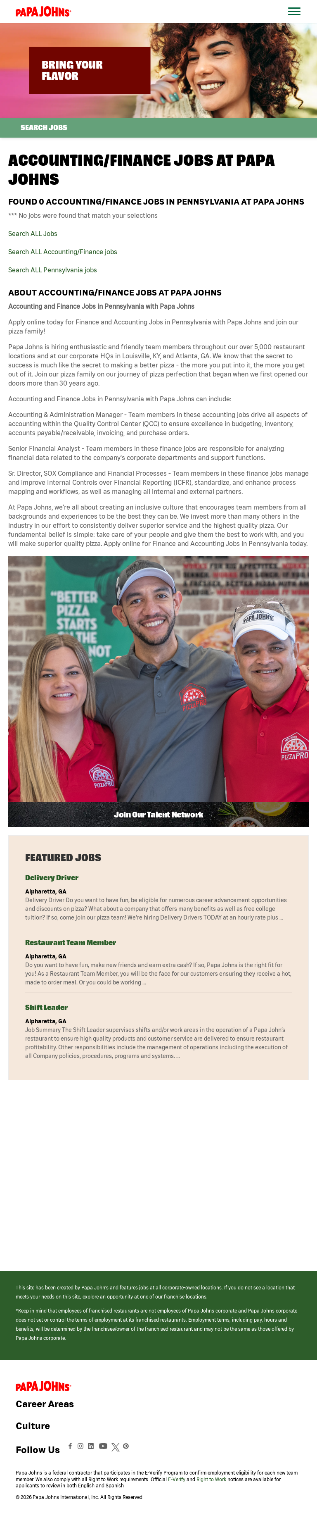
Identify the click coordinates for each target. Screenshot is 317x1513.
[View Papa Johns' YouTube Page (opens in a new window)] (105, 1449)
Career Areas (45, 1404)
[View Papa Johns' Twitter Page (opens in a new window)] (116, 1449)
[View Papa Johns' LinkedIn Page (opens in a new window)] (93, 1449)
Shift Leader (46, 1007)
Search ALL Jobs (32, 233)
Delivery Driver (51, 877)
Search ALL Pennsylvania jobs (52, 270)
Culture (33, 1425)
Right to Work (211, 1479)
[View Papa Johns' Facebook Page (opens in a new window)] (71, 1449)
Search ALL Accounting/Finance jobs (62, 251)
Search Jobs (44, 127)
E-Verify (176, 1479)
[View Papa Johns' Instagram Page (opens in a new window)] (81, 1449)
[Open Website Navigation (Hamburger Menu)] (295, 21)
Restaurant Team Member (70, 942)
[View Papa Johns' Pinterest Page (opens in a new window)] (128, 1449)
